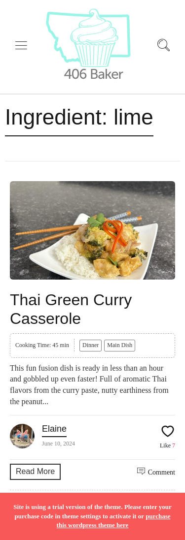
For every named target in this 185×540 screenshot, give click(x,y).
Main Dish (119, 345)
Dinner (90, 345)
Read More (35, 471)
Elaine (54, 429)
